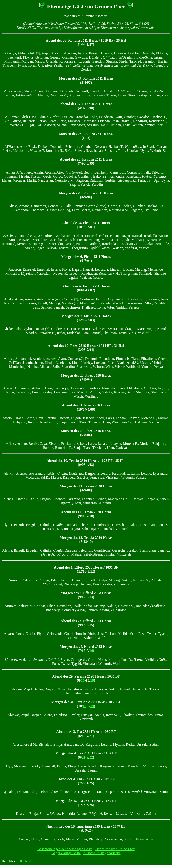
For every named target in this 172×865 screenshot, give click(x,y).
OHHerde (25, 861)
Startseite (114, 853)
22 (91, 757)
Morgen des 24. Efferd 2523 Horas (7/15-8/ (86, 648)
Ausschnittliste (93, 853)
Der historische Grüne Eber (115, 849)
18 (92, 680)
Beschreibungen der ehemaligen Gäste (64, 849)
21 (91, 736)
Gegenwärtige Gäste (66, 853)
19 (92, 706)
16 (91, 650)
